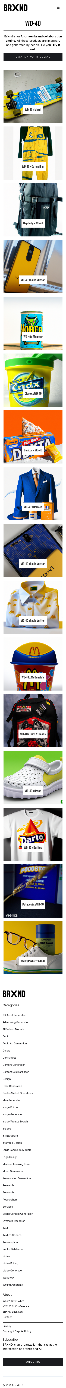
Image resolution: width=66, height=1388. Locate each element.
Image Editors (10, 1107)
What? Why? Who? (13, 1301)
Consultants (9, 1057)
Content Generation (14, 1064)
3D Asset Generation (14, 1015)
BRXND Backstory (13, 1311)
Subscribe (33, 1362)
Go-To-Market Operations (18, 1093)
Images (7, 1128)
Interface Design (12, 1142)
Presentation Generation (17, 1178)
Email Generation (12, 1086)
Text (5, 1227)
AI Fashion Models (13, 1029)
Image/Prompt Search (15, 1121)
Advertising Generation (16, 1022)
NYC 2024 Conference (16, 1306)
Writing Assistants (13, 1284)
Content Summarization (16, 1071)
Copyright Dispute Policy (17, 1331)
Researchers (10, 1199)
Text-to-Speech (12, 1235)
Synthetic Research (14, 1220)
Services (8, 1206)
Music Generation (13, 1171)
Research (8, 1185)
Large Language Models (17, 1149)
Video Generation (13, 1270)
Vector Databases (13, 1249)
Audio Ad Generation (15, 1043)
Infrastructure (10, 1135)
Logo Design (10, 1156)
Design (7, 1078)
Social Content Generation (18, 1213)
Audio (6, 1036)
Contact (7, 1316)
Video (6, 1256)
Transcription (10, 1242)
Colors (6, 1050)
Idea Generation (12, 1100)
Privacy (7, 1326)
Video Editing (10, 1263)
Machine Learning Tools (16, 1164)
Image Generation (13, 1114)
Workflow (8, 1277)
